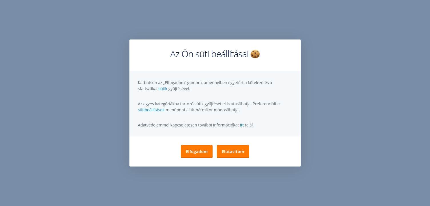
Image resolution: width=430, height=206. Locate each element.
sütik (164, 88)
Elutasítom (233, 151)
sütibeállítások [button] (151, 109)
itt (242, 125)
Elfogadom (197, 151)
